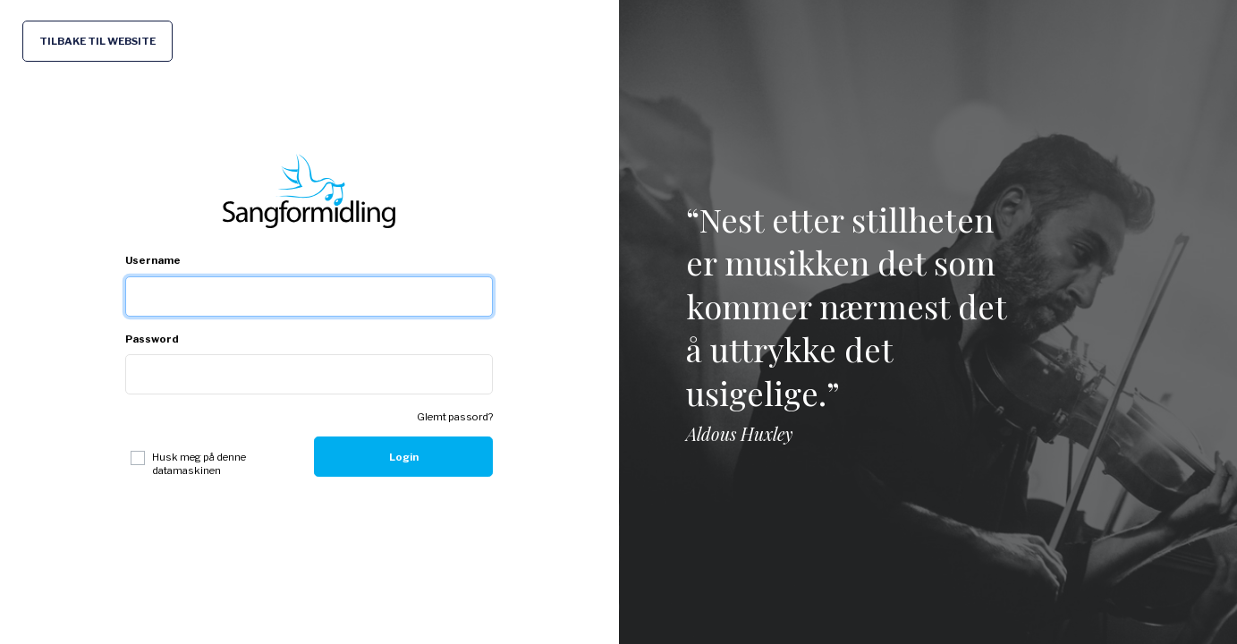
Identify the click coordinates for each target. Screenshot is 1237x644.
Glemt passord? (455, 417)
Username (153, 260)
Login (404, 457)
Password (152, 339)
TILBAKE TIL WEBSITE (97, 41)
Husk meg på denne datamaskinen (199, 463)
